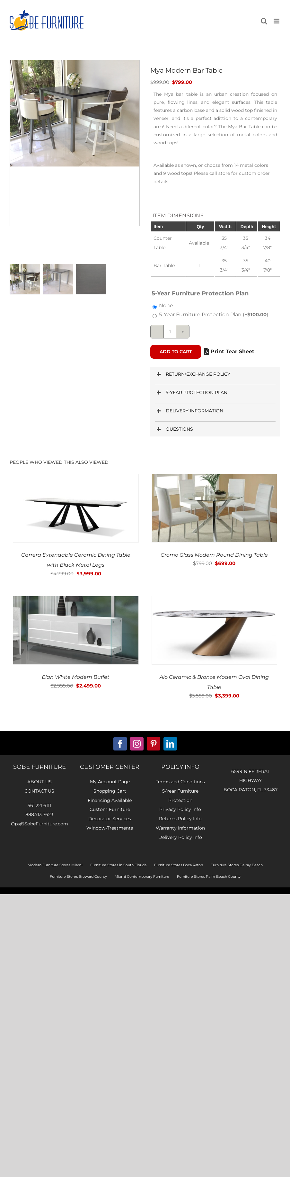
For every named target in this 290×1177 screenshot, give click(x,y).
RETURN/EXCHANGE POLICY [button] (192, 374)
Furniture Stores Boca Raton (178, 865)
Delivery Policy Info (180, 837)
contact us (39, 791)
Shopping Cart (109, 791)
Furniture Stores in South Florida (118, 865)
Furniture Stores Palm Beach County (209, 876)
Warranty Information (180, 828)
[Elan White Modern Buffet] (75, 600)
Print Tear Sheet (229, 351)
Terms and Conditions (180, 782)
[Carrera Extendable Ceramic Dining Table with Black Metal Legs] (75, 478)
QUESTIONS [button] (174, 429)
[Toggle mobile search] (264, 21)
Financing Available (110, 800)
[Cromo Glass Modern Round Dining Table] (214, 478)
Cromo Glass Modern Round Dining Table (214, 555)
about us (39, 782)
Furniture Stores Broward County (78, 876)
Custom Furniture (110, 809)
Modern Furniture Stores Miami (55, 865)
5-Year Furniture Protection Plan (213, 314)
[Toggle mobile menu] (277, 21)
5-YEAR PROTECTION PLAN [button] (191, 393)
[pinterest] (153, 743)
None (166, 305)
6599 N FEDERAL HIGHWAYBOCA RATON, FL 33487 (250, 780)
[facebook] (120, 743)
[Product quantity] (169, 331)
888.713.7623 (39, 814)
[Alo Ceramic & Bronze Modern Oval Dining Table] (214, 600)
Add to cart (176, 352)
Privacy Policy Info (180, 809)
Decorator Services (109, 819)
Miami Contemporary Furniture (142, 876)
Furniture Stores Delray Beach (237, 865)
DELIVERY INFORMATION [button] (189, 411)
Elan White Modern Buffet (76, 677)
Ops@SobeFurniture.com (39, 824)
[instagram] (137, 743)
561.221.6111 (39, 805)
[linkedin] (170, 743)
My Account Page (110, 782)
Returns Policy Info (180, 819)
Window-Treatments (109, 828)
